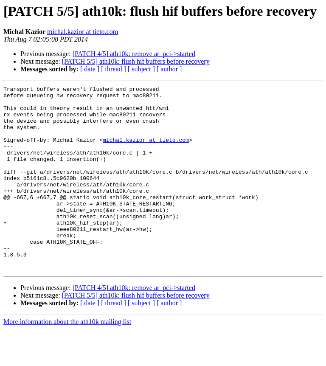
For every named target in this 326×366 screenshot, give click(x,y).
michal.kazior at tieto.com (82, 31)
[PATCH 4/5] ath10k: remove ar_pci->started (134, 53)
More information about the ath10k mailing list (67, 358)
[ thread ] (113, 69)
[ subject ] (141, 69)
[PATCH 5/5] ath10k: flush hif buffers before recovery (136, 61)
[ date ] (89, 69)
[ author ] (169, 69)
